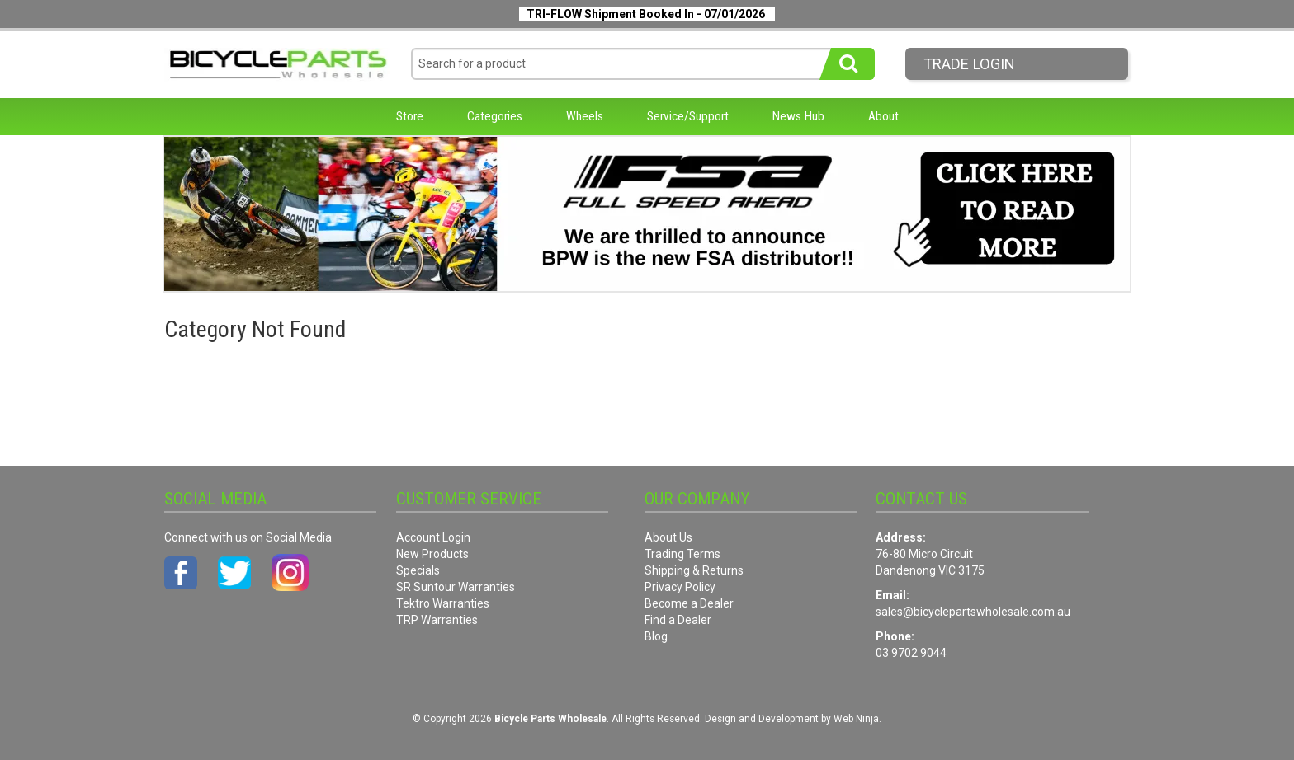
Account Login (433, 537)
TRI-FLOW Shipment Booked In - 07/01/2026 (646, 14)
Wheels (584, 116)
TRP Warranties (437, 619)
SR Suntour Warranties (455, 586)
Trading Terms (682, 554)
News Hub (798, 116)
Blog (656, 636)
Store (409, 116)
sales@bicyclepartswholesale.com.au (973, 611)
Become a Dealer (689, 603)
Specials (418, 570)
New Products (432, 554)
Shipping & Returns (694, 570)
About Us (668, 537)
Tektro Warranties (442, 603)
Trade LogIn (969, 64)
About (883, 116)
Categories (494, 116)
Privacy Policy (680, 586)
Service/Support (688, 116)
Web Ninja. (857, 719)
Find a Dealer (678, 619)
